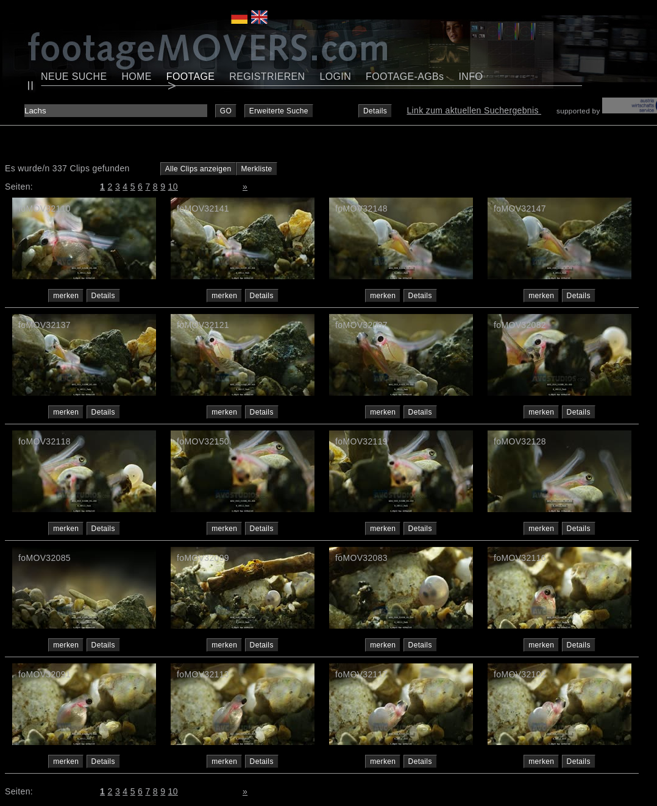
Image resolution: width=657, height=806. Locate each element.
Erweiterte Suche (278, 111)
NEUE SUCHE (74, 76)
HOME (136, 76)
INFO (470, 76)
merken (66, 295)
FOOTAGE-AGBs (405, 76)
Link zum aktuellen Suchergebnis (474, 110)
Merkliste (256, 169)
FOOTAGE (190, 76)
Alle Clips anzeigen (198, 169)
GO (226, 111)
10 (173, 186)
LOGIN (336, 76)
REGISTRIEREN (267, 76)
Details (375, 111)
